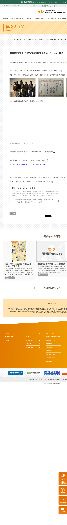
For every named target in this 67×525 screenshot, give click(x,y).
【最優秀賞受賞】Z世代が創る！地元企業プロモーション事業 (36, 53)
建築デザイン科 (38, 311)
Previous (4, 373)
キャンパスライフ (10, 278)
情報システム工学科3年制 (19, 309)
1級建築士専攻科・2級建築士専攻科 (55, 311)
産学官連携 (28, 308)
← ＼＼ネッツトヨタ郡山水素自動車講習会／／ (22, 39)
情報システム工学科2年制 (36, 309)
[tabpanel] (15, 373)
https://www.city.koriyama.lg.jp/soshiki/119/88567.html (28, 164)
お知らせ (12, 213)
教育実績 (36, 308)
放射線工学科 (48, 312)
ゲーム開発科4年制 (61, 309)
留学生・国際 (50, 308)
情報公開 (31, 379)
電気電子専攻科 (38, 312)
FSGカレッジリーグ (41, 379)
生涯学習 (43, 308)
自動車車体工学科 (27, 311)
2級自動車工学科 (15, 311)
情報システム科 (49, 309)
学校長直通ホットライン (54, 379)
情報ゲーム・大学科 (59, 312)
